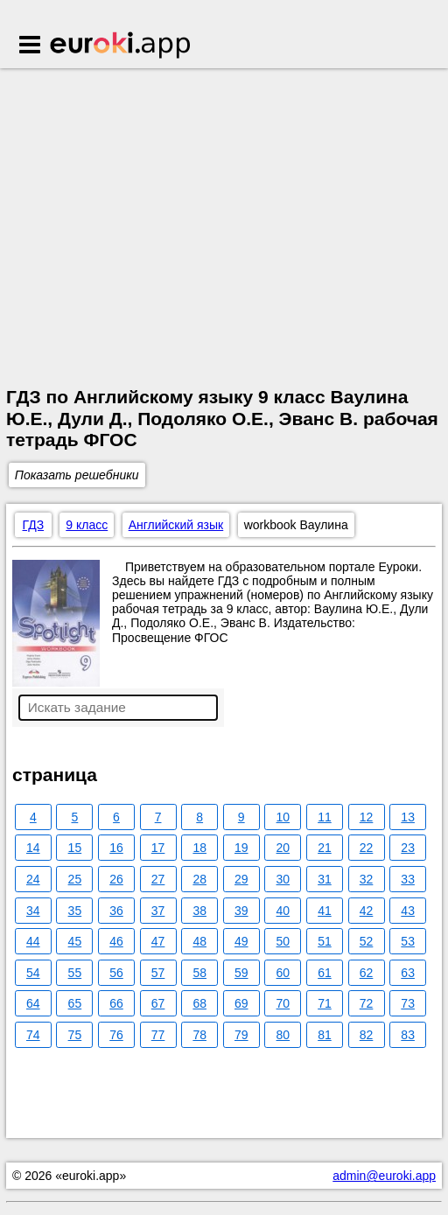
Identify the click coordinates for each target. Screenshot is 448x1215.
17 (158, 848)
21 (325, 848)
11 (325, 817)
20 (283, 848)
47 (158, 941)
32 (367, 879)
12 (367, 817)
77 (158, 1035)
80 (283, 1035)
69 (241, 1003)
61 (325, 973)
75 (75, 1035)
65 (75, 1003)
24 (33, 879)
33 (408, 879)
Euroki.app (121, 46)
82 (367, 1035)
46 (116, 941)
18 (199, 848)
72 (367, 1003)
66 (116, 1003)
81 (325, 1035)
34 (33, 911)
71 (325, 1003)
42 (367, 911)
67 (158, 1003)
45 (75, 941)
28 (199, 879)
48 (199, 941)
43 (408, 911)
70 (283, 1003)
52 (367, 941)
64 (33, 1003)
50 (283, 941)
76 (116, 1035)
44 (33, 941)
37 (158, 911)
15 (75, 848)
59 (241, 973)
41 (325, 911)
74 (33, 1035)
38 (199, 911)
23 (408, 848)
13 (408, 817)
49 (241, 941)
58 (199, 973)
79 (241, 1035)
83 (408, 1035)
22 (367, 848)
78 (199, 1035)
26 (116, 879)
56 (116, 973)
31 (325, 879)
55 (75, 973)
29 (241, 879)
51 (325, 941)
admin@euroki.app (384, 1176)
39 (241, 911)
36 (116, 911)
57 (158, 973)
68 (199, 1003)
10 (283, 817)
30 (283, 879)
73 (408, 1003)
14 (33, 848)
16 (116, 848)
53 (408, 941)
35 (75, 911)
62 (367, 973)
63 (408, 973)
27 (158, 879)
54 (33, 973)
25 (75, 879)
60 (283, 973)
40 (283, 911)
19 (241, 848)
